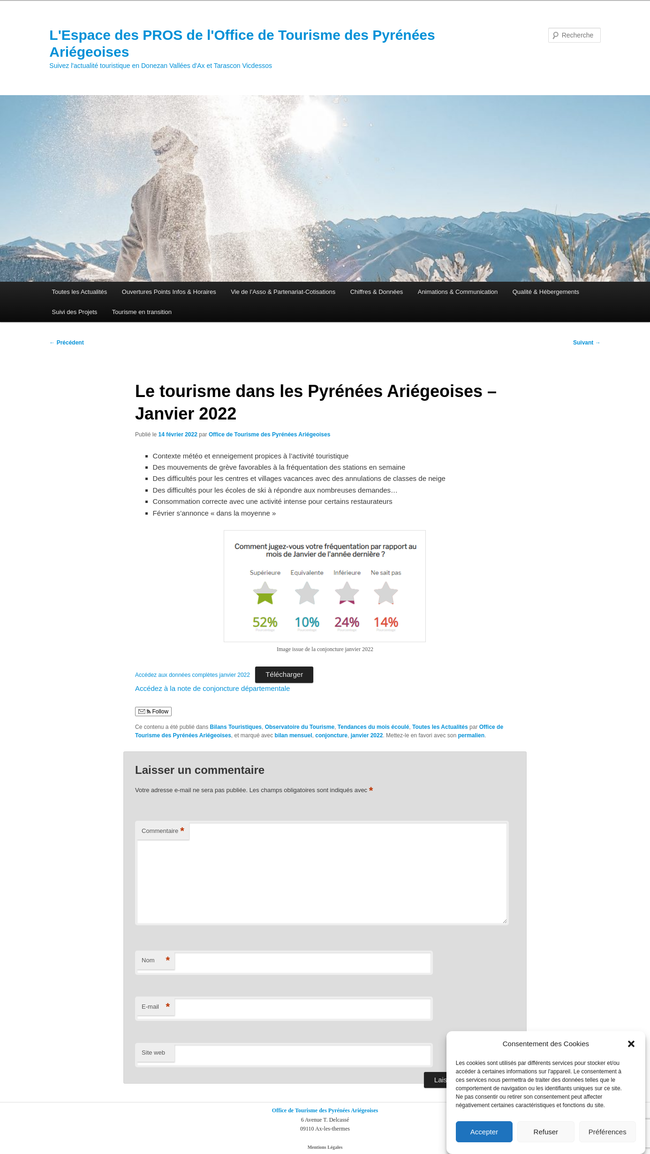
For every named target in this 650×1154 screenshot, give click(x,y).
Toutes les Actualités (79, 291)
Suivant (587, 342)
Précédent (66, 342)
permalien (471, 735)
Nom (156, 960)
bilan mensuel (293, 735)
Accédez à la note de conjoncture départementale (212, 688)
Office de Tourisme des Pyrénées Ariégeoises (269, 434)
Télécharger (284, 674)
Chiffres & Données (376, 291)
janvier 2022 (367, 735)
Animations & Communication (458, 291)
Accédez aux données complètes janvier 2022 (192, 675)
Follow (153, 711)
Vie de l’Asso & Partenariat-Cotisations (283, 291)
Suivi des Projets (75, 311)
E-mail (156, 1007)
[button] (631, 1044)
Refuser (546, 1132)
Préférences (608, 1132)
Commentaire (163, 831)
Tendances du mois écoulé (373, 727)
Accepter (484, 1132)
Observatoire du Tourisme (299, 727)
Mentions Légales (325, 1147)
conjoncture (331, 735)
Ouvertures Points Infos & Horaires (169, 291)
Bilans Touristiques (236, 727)
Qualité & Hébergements (546, 291)
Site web (153, 1052)
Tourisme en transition (142, 311)
